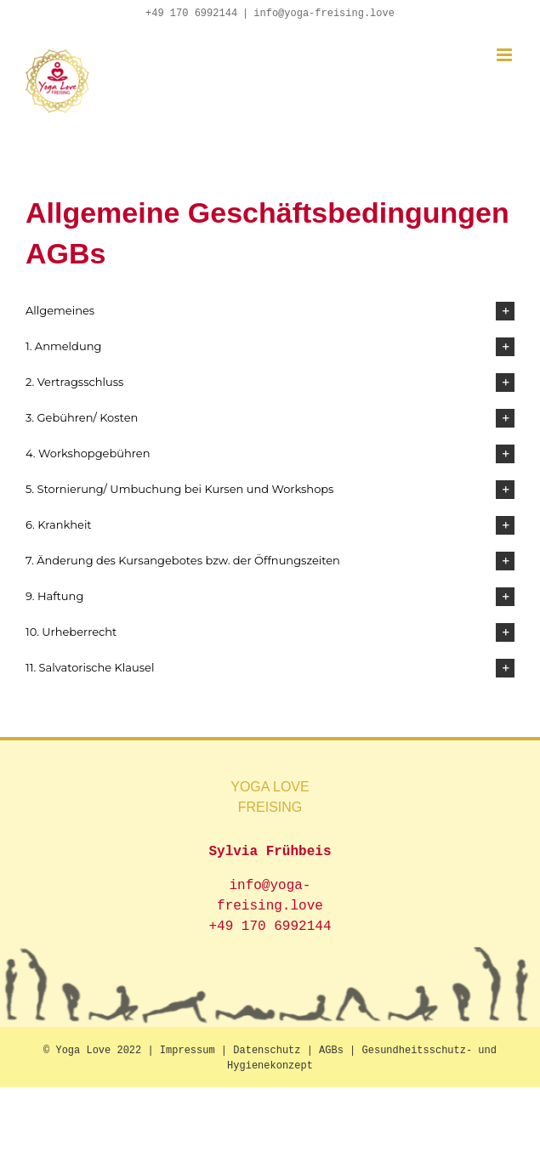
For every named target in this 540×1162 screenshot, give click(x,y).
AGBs (331, 1051)
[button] (270, 311)
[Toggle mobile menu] (505, 55)
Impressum (187, 1051)
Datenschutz (266, 1051)
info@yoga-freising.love (324, 14)
